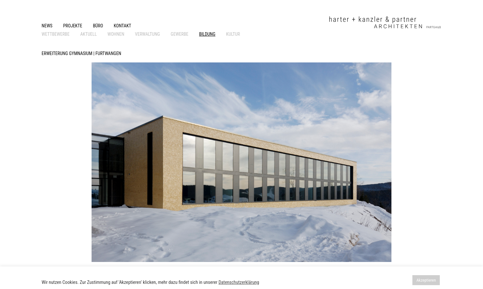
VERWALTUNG (147, 34)
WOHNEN (115, 34)
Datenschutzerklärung (239, 282)
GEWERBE (179, 34)
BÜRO (98, 25)
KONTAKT (122, 25)
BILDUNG (207, 34)
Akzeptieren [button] (426, 280)
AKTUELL (88, 34)
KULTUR (233, 34)
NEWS (47, 25)
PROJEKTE (72, 25)
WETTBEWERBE (56, 34)
